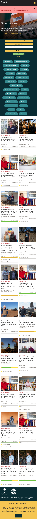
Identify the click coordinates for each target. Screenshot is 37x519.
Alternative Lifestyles (21, 61)
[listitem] (9, 136)
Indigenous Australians (11, 89)
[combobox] (19, 41)
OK (18, 516)
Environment (8, 77)
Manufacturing (11, 93)
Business (25, 65)
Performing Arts (11, 102)
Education (10, 73)
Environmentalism (22, 77)
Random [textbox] (18, 51)
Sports (11, 110)
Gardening (22, 81)
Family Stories (10, 81)
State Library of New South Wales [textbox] (18, 41)
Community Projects (11, 69)
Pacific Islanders (23, 98)
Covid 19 (24, 69)
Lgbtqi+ (25, 89)
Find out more (4, 500)
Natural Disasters (9, 98)
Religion (24, 106)
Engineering (21, 73)
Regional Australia (11, 106)
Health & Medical (16, 85)
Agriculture (8, 61)
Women (23, 114)
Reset (18, 56)
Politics (23, 102)
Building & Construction (11, 65)
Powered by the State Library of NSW (11, 33)
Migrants (22, 93)
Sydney (21, 110)
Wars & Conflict (11, 114)
